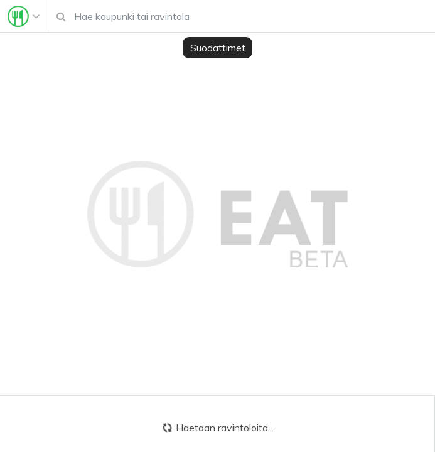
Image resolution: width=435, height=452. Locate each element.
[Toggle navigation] (24, 16)
